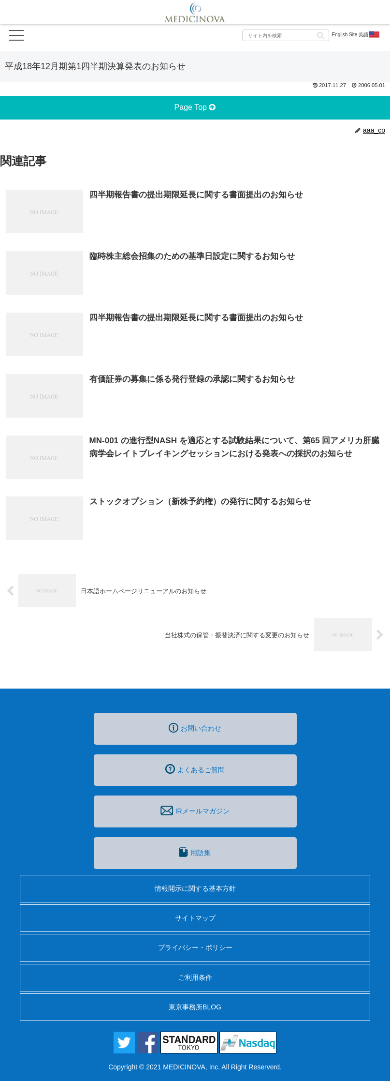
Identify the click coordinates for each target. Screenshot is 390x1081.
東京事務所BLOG (195, 1007)
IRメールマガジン (194, 810)
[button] (320, 34)
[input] (285, 35)
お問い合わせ (195, 728)
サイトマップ (195, 918)
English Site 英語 (356, 35)
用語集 (194, 852)
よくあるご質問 (195, 769)
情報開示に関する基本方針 (195, 888)
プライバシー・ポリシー (195, 947)
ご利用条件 (195, 977)
